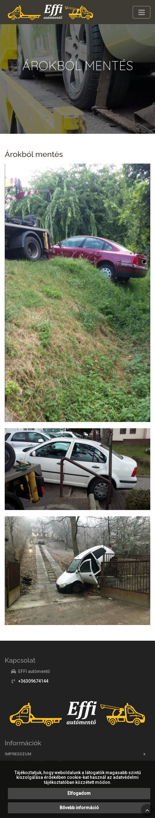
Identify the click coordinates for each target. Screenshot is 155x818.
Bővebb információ (79, 807)
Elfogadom (79, 793)
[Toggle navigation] (141, 12)
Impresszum (18, 754)
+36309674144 (33, 681)
